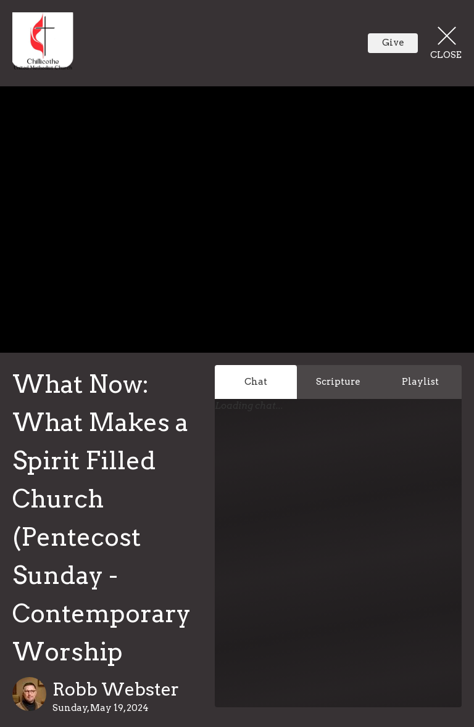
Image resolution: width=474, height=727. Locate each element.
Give (393, 42)
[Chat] (338, 568)
